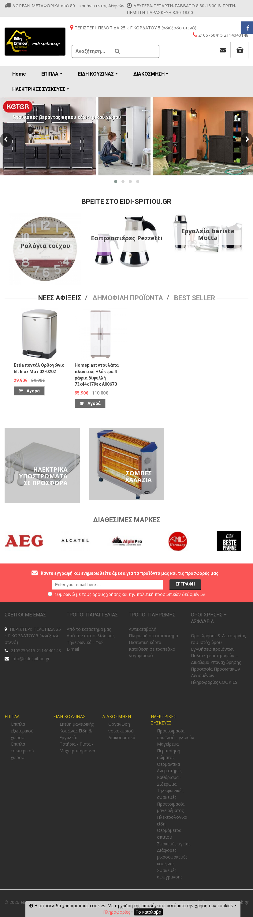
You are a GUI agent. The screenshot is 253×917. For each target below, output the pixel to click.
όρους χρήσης (106, 594)
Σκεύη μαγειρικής (76, 724)
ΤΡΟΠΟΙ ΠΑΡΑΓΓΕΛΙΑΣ (92, 615)
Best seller (194, 298)
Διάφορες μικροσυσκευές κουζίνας (172, 856)
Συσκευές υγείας (173, 844)
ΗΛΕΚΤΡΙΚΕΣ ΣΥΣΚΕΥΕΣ (163, 719)
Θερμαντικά (168, 764)
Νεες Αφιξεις (59, 298)
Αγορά (29, 390)
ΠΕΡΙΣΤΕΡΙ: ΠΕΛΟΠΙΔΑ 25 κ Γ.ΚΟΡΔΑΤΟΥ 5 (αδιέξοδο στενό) (33, 635)
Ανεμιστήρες (169, 770)
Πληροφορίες (116, 912)
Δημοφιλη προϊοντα (127, 298)
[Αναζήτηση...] (91, 51)
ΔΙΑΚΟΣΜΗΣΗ (116, 716)
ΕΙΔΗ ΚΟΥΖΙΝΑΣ (69, 716)
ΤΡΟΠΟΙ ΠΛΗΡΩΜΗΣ (152, 615)
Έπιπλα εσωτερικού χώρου (22, 750)
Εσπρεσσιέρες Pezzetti (127, 238)
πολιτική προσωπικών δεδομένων (171, 594)
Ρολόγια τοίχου (45, 245)
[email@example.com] (107, 585)
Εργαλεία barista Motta (208, 234)
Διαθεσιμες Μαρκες (126, 520)
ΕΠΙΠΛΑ (12, 716)
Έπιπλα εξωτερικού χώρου (22, 730)
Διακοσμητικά (121, 737)
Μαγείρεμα (168, 744)
